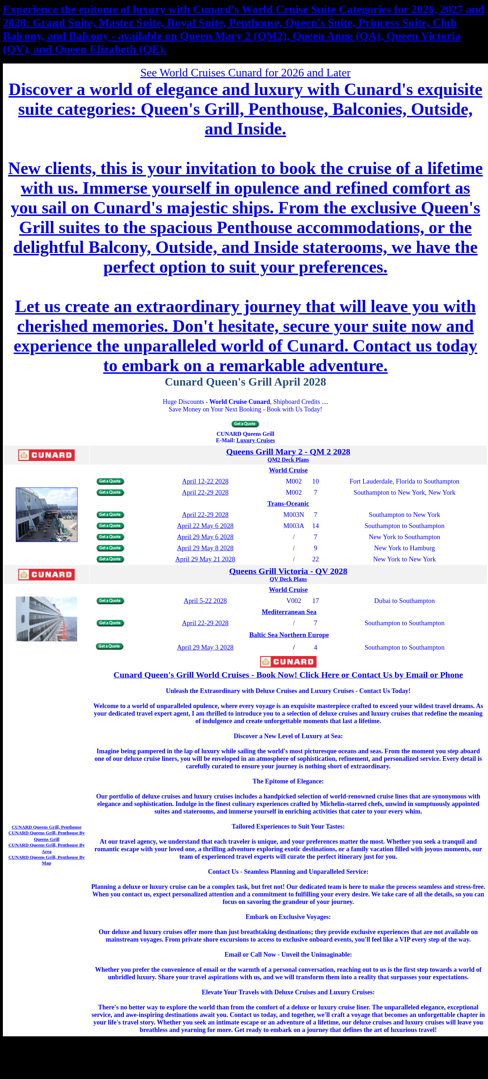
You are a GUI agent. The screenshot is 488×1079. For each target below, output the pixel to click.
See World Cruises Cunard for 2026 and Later (245, 72)
